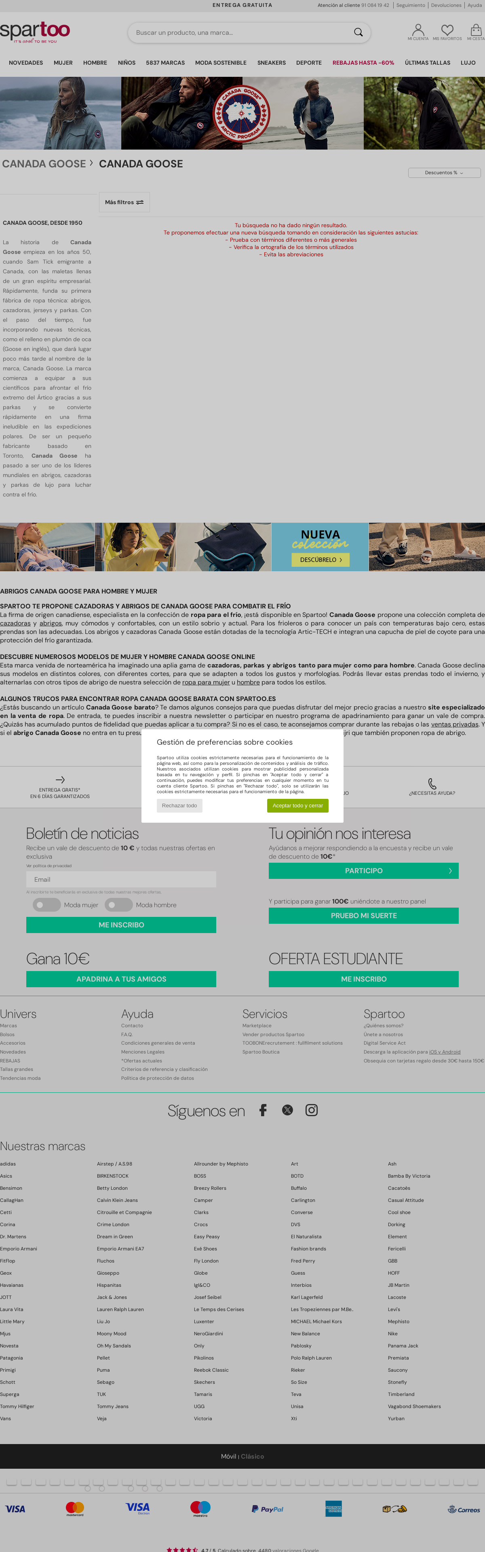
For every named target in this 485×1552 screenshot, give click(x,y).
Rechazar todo (179, 805)
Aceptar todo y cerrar (298, 805)
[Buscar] (358, 33)
